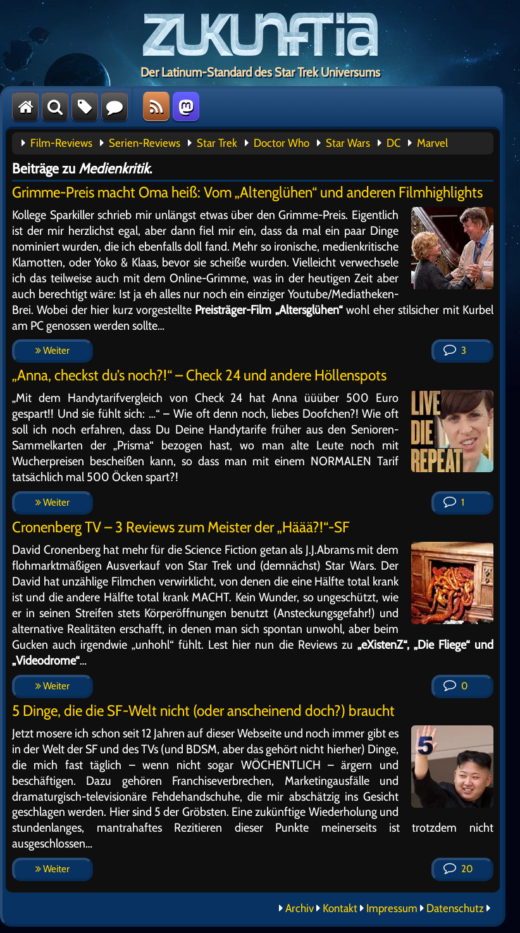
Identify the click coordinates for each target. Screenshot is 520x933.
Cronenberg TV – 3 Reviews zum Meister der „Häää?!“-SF (181, 527)
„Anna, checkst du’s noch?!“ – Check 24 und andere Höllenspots (199, 375)
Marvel (432, 143)
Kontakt (340, 908)
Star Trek (217, 143)
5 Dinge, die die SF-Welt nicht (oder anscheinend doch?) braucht (203, 710)
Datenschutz (455, 908)
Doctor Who (281, 143)
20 (458, 869)
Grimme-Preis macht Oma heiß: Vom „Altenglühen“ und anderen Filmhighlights (247, 192)
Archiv (299, 908)
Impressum (392, 908)
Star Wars (348, 143)
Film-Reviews (61, 143)
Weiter (52, 350)
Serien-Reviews (144, 143)
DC (393, 143)
